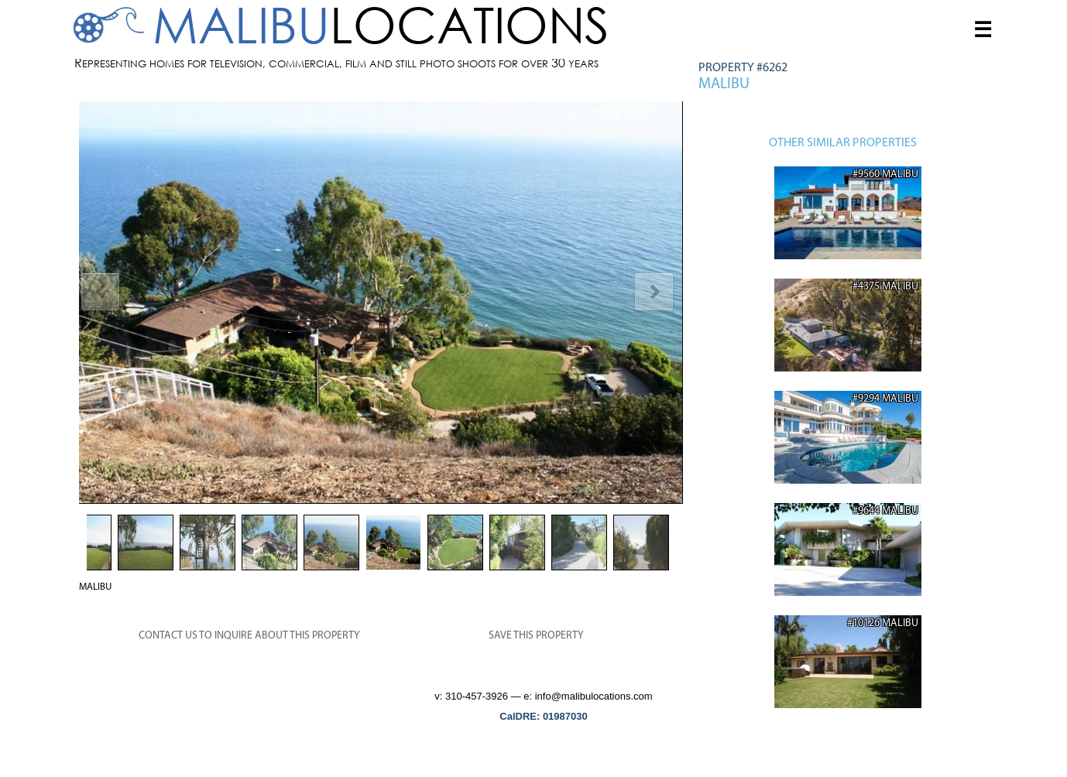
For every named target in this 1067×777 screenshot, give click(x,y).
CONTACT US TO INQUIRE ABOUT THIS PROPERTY (249, 636)
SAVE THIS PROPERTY (536, 636)
